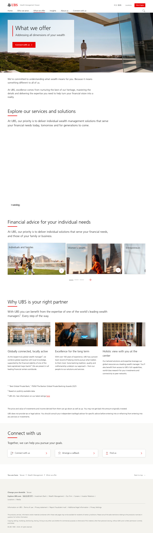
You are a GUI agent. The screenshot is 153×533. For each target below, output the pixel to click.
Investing (111, 204)
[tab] (71, 279)
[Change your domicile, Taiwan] (29, 492)
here (48, 396)
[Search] (143, 10)
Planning (42, 204)
